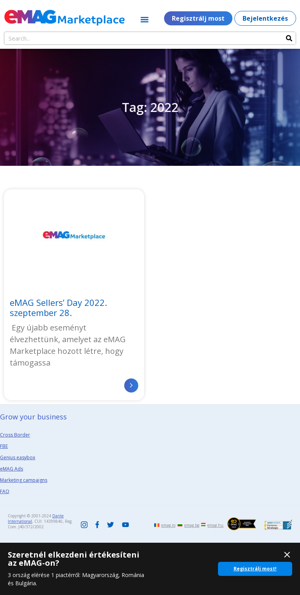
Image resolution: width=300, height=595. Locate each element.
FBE (4, 446)
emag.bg (191, 525)
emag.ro (168, 525)
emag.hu (215, 525)
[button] (144, 19)
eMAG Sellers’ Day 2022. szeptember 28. (58, 307)
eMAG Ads (11, 468)
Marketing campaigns (23, 480)
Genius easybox (17, 457)
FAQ (4, 491)
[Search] (289, 38)
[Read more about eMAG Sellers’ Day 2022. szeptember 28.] (131, 385)
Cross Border (15, 435)
